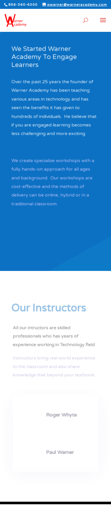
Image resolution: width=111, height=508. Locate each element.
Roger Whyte (61, 414)
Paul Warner (59, 451)
